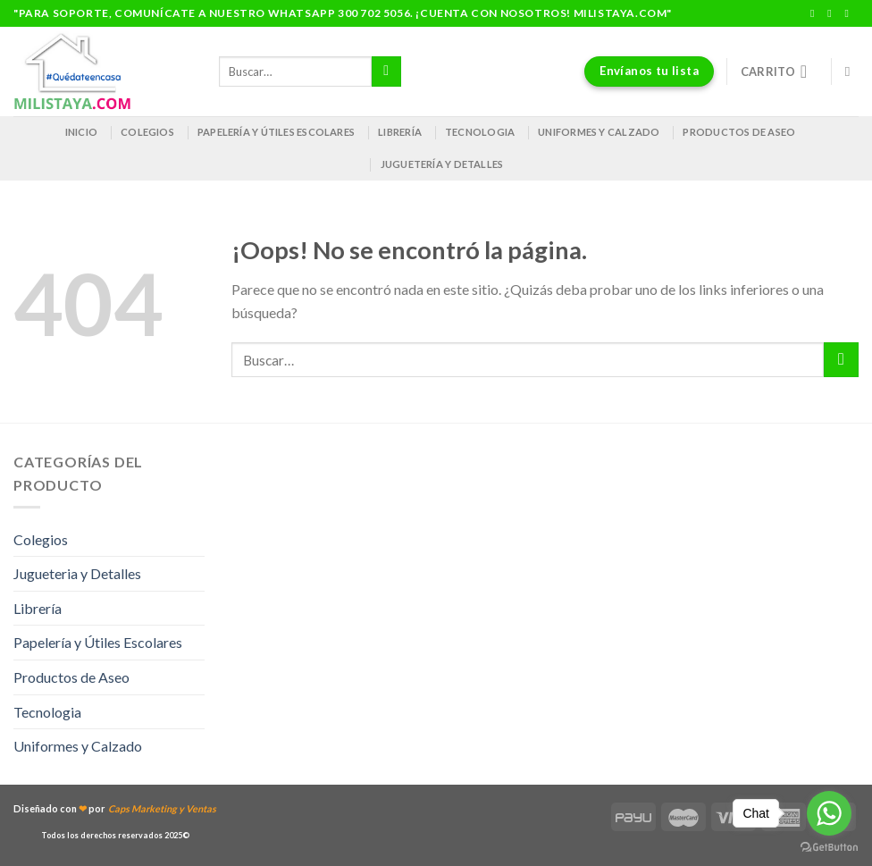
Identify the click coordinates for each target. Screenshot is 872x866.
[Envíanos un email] (849, 13)
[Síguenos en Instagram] (832, 13)
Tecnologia (480, 132)
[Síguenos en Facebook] (815, 13)
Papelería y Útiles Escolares (97, 642)
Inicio (81, 132)
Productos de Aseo (739, 132)
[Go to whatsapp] (829, 813)
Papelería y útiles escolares (276, 132)
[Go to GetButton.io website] (829, 847)
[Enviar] (386, 71)
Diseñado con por (114, 808)
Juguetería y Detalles (442, 164)
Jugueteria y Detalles (77, 573)
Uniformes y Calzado (598, 132)
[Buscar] (852, 71)
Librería (400, 132)
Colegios (147, 132)
